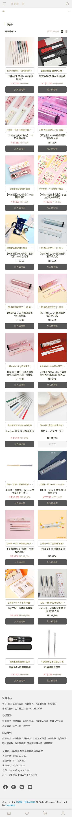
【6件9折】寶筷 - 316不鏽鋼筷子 (19, 78)
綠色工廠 (17, 725)
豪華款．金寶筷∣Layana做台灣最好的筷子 (19, 491)
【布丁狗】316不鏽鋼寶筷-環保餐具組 (52, 314)
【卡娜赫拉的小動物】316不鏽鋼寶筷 (19, 137)
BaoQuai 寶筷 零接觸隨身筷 (19, 431)
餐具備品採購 (35, 708)
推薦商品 (6, 721)
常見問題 (48, 743)
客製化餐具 (7, 708)
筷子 (4, 703)
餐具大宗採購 (56, 721)
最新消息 (6, 725)
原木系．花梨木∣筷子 (52, 431)
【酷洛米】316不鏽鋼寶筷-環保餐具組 (52, 137)
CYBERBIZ (10, 805)
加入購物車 (19, 89)
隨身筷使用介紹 (15, 703)
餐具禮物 (52, 703)
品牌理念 (6, 738)
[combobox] (10, 31)
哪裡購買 (27, 738)
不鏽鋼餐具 (40, 703)
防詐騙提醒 (20, 743)
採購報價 (17, 738)
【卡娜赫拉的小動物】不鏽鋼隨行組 (20, 196)
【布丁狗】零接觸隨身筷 (20, 608)
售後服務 (62, 738)
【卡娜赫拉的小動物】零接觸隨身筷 (20, 550)
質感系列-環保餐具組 (20, 667)
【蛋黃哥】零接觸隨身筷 (52, 549)
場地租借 (27, 725)
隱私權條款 (7, 743)
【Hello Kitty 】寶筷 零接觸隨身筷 (52, 491)
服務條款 (52, 738)
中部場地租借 (39, 738)
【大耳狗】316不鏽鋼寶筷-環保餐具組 (52, 255)
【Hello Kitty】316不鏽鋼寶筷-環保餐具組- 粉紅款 (19, 373)
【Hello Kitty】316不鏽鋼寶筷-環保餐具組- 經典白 (52, 373)
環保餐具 (29, 703)
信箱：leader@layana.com (15, 770)
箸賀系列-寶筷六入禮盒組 (52, 76)
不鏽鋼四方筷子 (52, 667)
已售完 (52, 444)
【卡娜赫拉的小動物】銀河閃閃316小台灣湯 (20, 255)
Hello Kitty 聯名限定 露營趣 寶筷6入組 (52, 609)
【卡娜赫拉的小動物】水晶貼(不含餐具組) (52, 196)
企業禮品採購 (21, 708)
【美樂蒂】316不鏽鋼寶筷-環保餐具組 (20, 314)
